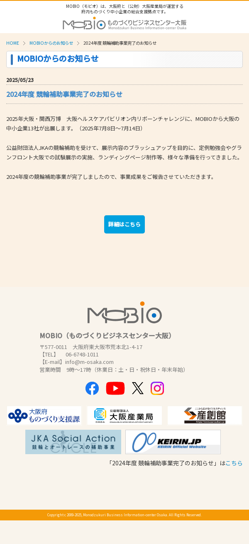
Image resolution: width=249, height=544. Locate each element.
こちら (234, 463)
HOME (12, 43)
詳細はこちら (124, 224)
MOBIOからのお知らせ (51, 43)
